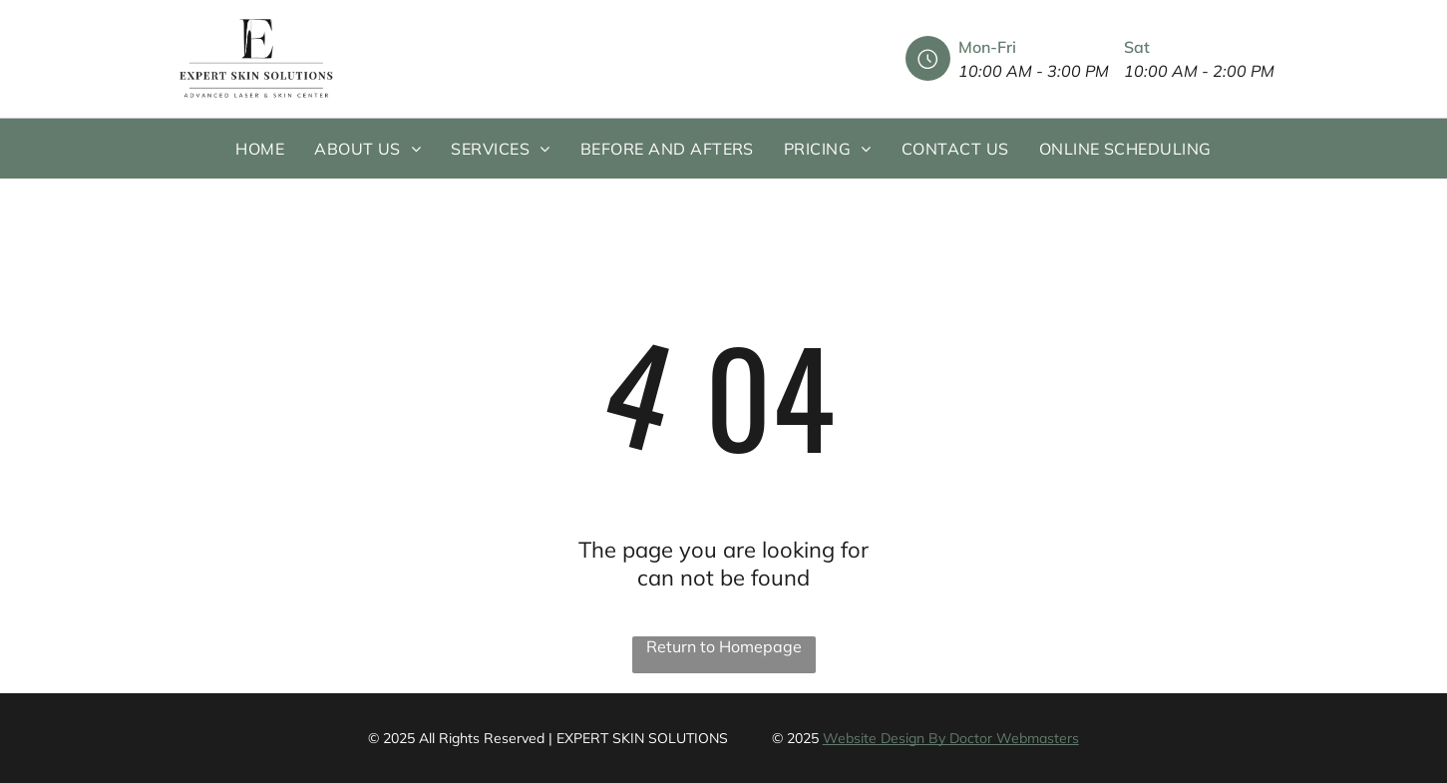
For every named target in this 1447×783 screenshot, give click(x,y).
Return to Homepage (724, 646)
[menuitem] (259, 149)
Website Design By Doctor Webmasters (951, 738)
